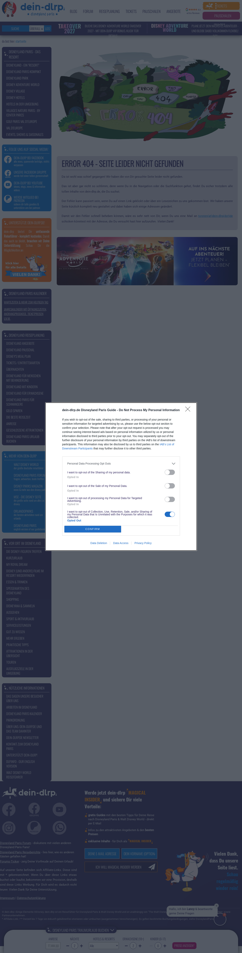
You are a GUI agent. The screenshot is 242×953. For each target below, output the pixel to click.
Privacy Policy (143, 543)
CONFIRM (92, 529)
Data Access (120, 543)
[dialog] (121, 477)
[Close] (189, 410)
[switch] (170, 472)
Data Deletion (98, 543)
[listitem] (121, 464)
